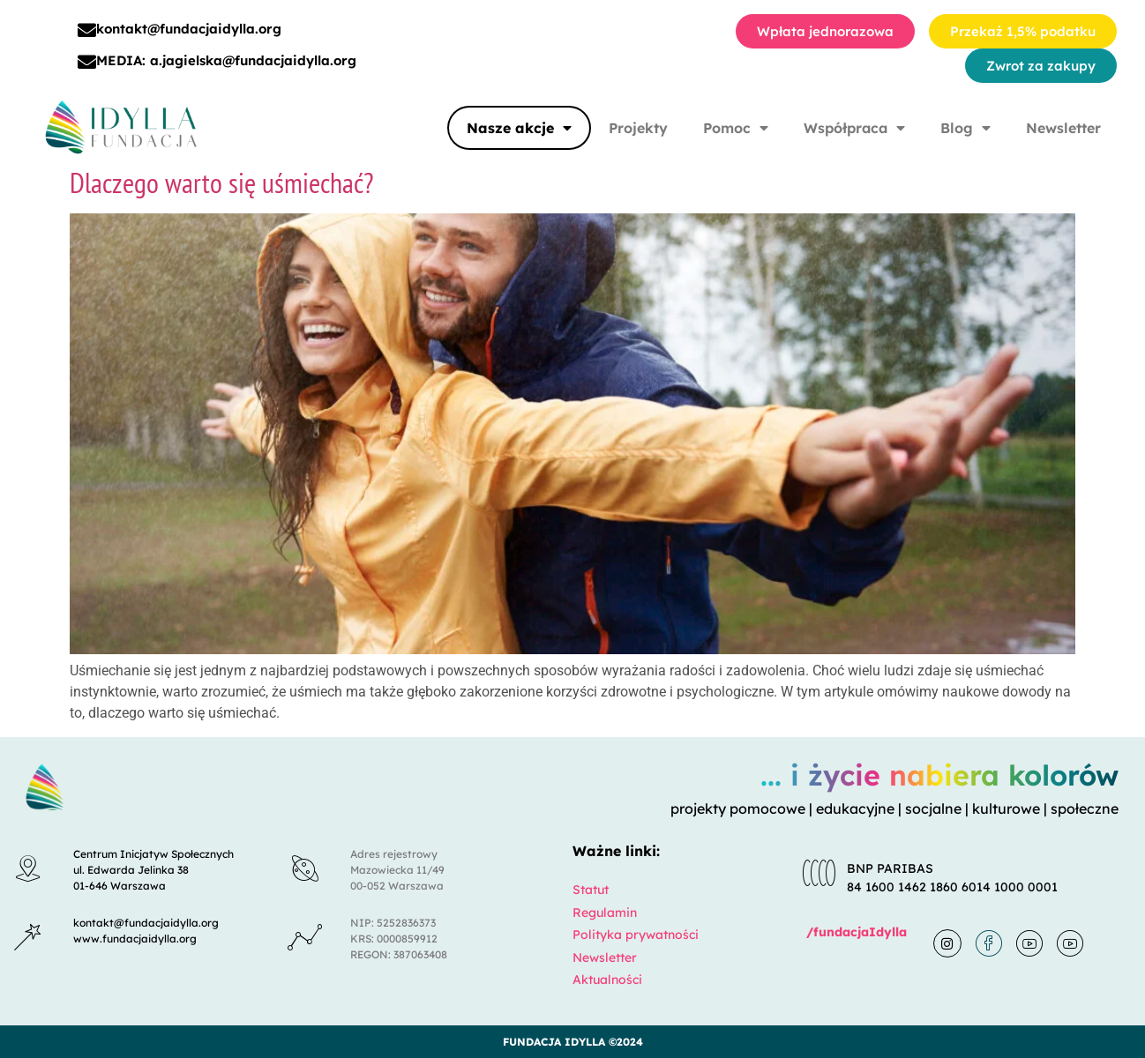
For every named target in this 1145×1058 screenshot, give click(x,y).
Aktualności (607, 979)
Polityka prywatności (635, 935)
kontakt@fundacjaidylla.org (188, 28)
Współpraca (854, 128)
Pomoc (735, 128)
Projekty (638, 128)
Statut (590, 890)
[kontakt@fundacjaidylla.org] (87, 30)
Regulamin (604, 912)
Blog (965, 128)
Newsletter (1063, 128)
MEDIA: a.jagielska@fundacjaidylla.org (226, 60)
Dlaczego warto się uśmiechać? (221, 182)
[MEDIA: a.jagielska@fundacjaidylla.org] (87, 62)
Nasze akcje (519, 128)
